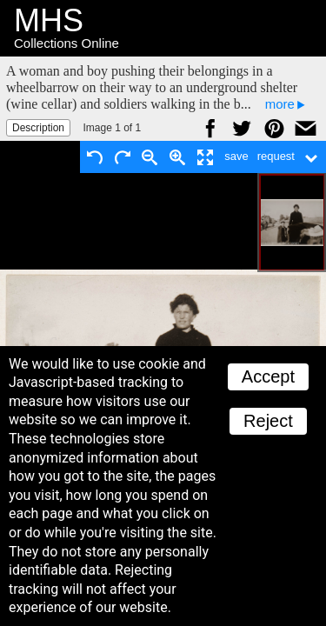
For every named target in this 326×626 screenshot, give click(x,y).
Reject (268, 420)
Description (38, 128)
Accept (268, 376)
